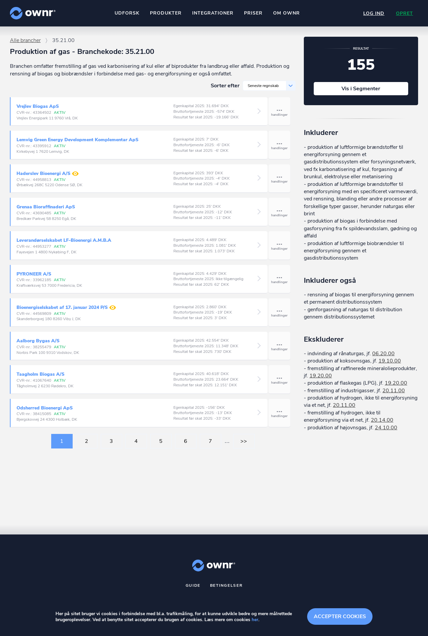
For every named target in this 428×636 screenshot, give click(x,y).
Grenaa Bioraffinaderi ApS (46, 210)
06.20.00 (383, 356)
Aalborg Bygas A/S (38, 344)
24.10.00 (386, 430)
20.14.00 (382, 423)
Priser (253, 13)
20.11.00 (393, 393)
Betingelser (226, 588)
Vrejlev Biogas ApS (38, 109)
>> (243, 444)
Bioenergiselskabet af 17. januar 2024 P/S (66, 310)
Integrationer (212, 13)
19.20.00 (320, 378)
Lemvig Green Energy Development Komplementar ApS (77, 143)
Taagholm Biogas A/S (40, 377)
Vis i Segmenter (360, 91)
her (255, 620)
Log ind (373, 13)
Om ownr (286, 13)
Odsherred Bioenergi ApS (45, 411)
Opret (404, 13)
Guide (193, 588)
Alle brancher (25, 43)
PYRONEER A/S (34, 277)
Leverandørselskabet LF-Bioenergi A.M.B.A (64, 243)
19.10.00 (389, 363)
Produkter (165, 13)
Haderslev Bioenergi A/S (48, 176)
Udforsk (126, 13)
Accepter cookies (340, 616)
